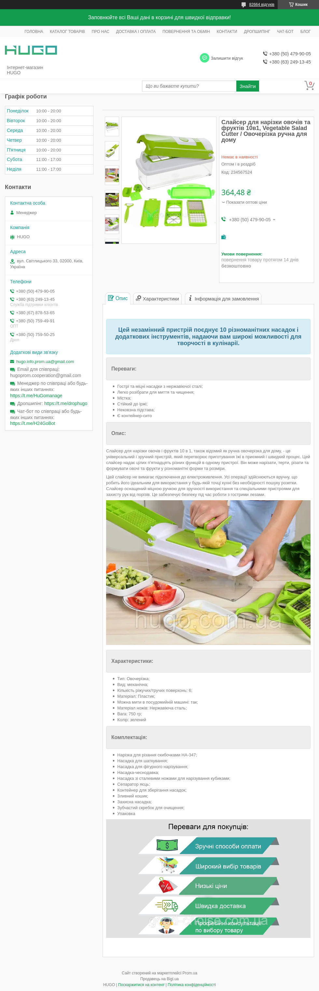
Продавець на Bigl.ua (159, 979)
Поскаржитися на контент (141, 985)
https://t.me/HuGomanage (36, 395)
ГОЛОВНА (33, 31)
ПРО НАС (100, 31)
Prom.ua (190, 973)
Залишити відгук (227, 58)
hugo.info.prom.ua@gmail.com (45, 361)
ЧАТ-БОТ (285, 31)
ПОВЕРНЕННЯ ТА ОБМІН (186, 31)
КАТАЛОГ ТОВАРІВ (67, 31)
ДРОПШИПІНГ (257, 31)
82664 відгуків (261, 4)
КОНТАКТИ (227, 31)
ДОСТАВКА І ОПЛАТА (136, 31)
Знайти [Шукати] (248, 86)
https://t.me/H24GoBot (32, 423)
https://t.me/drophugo (65, 403)
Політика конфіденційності (192, 985)
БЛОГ (305, 31)
